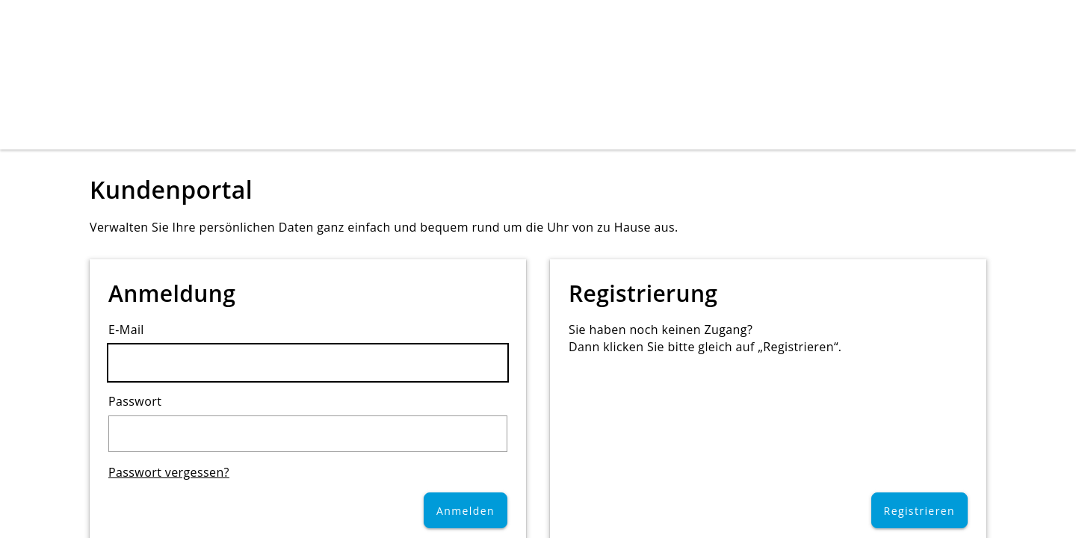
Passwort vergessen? (168, 472)
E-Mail (126, 329)
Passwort (134, 401)
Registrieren (919, 511)
